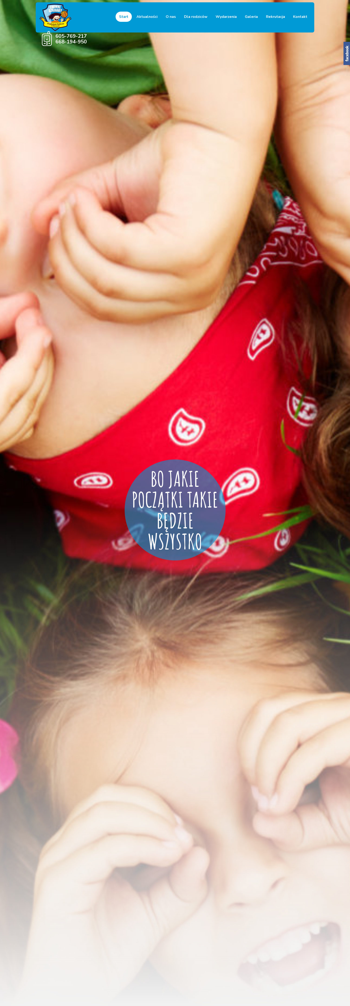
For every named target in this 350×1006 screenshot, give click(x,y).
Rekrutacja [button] (275, 16)
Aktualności (147, 16)
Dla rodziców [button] (195, 16)
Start (123, 16)
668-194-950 (71, 42)
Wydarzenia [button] (226, 16)
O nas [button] (171, 16)
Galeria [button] (251, 16)
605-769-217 (71, 36)
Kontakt (300, 16)
